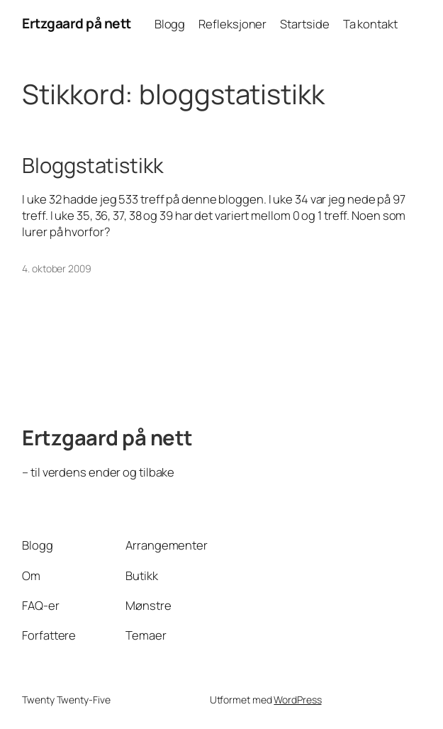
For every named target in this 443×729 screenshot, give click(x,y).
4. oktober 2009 (56, 268)
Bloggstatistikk (92, 165)
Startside (304, 24)
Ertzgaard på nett (76, 23)
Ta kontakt (370, 24)
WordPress (297, 699)
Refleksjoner (232, 24)
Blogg (170, 24)
